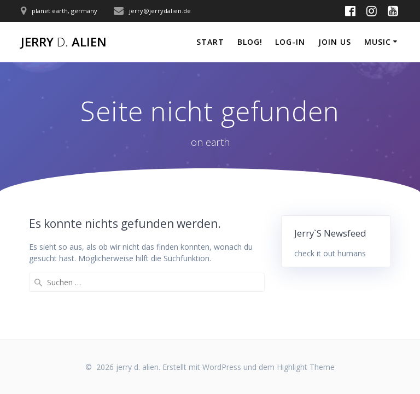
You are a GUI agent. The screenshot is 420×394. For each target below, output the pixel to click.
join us (334, 42)
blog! (249, 42)
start (210, 42)
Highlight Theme (306, 367)
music (377, 42)
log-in (290, 42)
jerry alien (64, 42)
